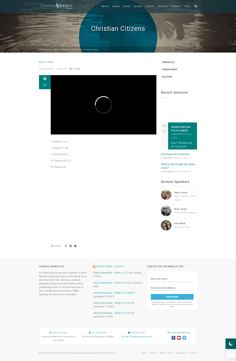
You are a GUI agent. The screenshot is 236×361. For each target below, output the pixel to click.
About (105, 6)
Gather (138, 6)
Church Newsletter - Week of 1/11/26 (113, 272)
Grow (126, 6)
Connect (176, 6)
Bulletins (167, 77)
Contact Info (138, 333)
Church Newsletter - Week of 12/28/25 (113, 292)
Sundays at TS (182, 353)
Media (116, 6)
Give (187, 6)
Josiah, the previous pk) (82, 353)
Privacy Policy (102, 353)
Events (150, 6)
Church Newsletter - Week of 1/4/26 (112, 282)
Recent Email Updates (110, 266)
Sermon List (168, 62)
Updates (163, 6)
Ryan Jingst (180, 209)
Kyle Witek (180, 223)
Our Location (98, 333)
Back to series (46, 62)
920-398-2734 (127, 336)
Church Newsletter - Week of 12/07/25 (113, 313)
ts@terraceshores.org (142, 336)
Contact (193, 353)
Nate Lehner (181, 192)
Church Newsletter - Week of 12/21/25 (113, 303)
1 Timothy (76, 69)
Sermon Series (169, 69)
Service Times (60, 333)
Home (144, 353)
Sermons (153, 353)
